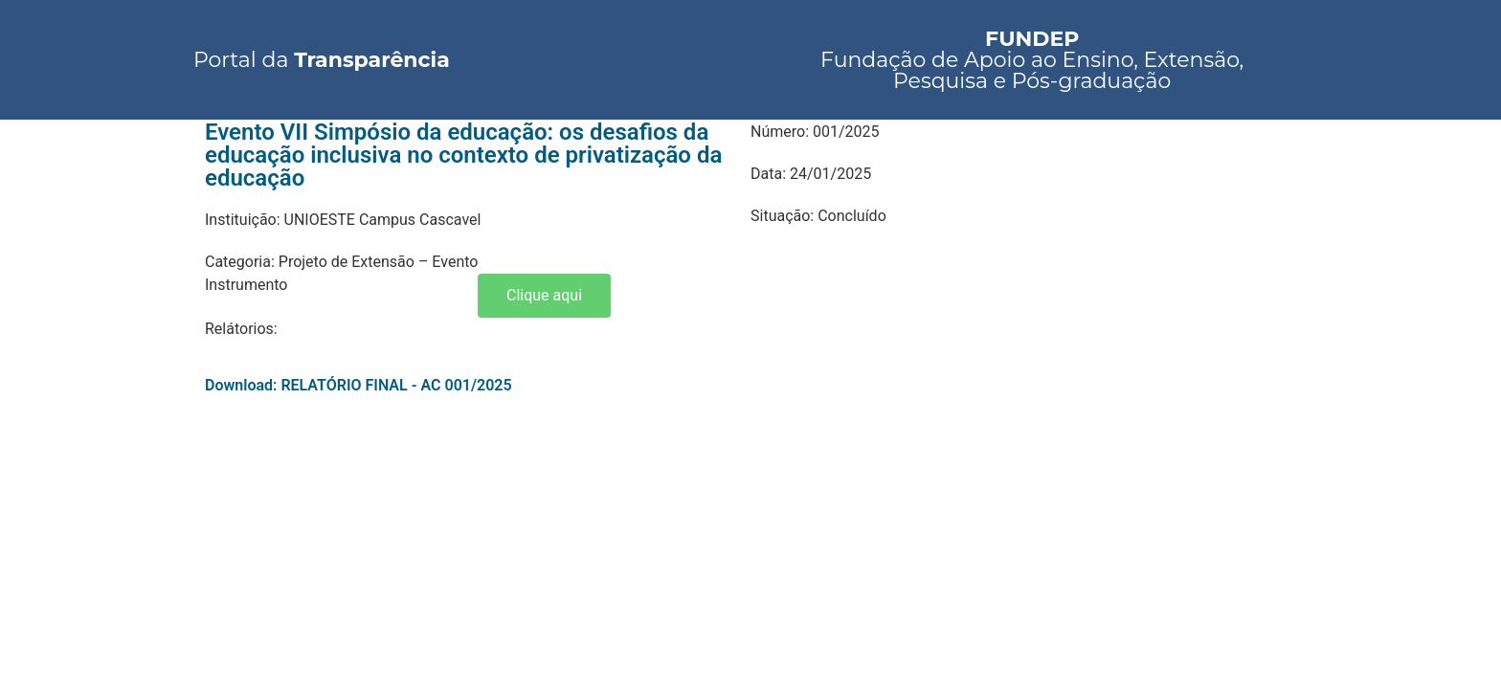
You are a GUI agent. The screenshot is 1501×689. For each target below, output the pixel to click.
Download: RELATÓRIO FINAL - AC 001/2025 (358, 385)
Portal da (321, 60)
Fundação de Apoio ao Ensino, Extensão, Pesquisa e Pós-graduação (1031, 60)
